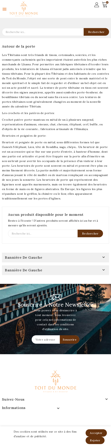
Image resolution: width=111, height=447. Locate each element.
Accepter (96, 433)
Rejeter (95, 440)
